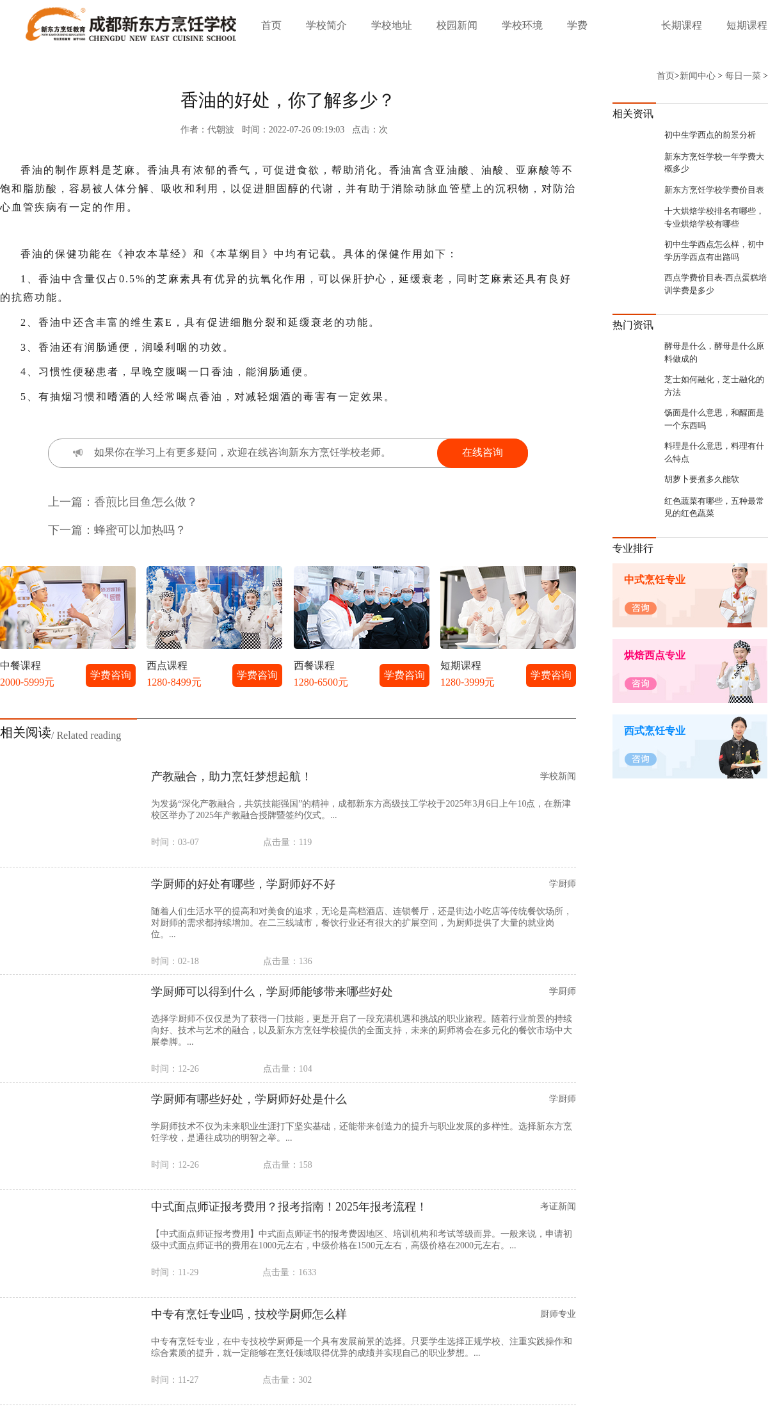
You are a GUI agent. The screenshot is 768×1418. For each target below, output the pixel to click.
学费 (577, 25)
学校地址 (391, 25)
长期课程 (681, 25)
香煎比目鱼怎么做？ (146, 501)
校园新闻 (456, 25)
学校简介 (326, 25)
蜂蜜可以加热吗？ (140, 530)
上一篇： (71, 501)
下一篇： (71, 530)
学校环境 (522, 25)
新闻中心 (698, 76)
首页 (271, 25)
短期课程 (746, 25)
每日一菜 (743, 76)
